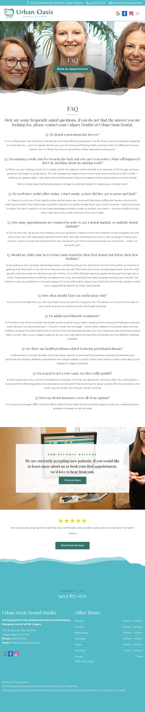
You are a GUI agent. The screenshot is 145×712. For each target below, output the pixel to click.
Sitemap (7, 682)
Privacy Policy (21, 682)
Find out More (72, 480)
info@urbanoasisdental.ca (24, 642)
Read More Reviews (72, 545)
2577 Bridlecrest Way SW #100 (19, 630)
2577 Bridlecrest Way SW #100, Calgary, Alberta (56, 2)
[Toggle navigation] (137, 13)
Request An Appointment (127, 2)
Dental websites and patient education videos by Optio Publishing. (40, 686)
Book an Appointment (72, 69)
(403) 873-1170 (97, 2)
